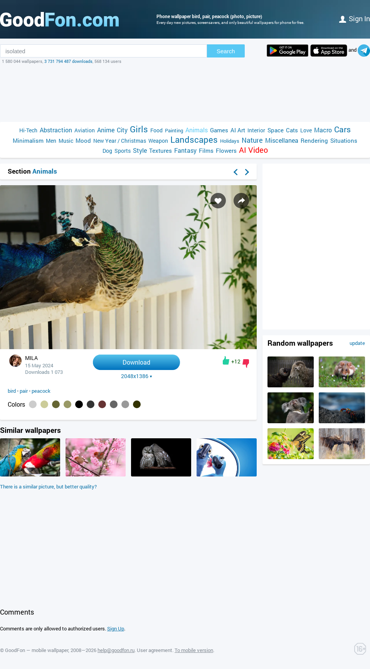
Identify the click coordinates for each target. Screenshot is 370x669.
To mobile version (194, 650)
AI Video (253, 149)
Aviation (84, 130)
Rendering (314, 140)
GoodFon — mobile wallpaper (36, 650)
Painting (174, 130)
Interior (256, 130)
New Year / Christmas (119, 140)
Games (219, 130)
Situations (343, 140)
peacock (41, 390)
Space (275, 130)
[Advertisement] (185, 93)
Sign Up (115, 628)
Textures (160, 150)
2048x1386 (136, 376)
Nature (252, 140)
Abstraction (56, 130)
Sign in (354, 18)
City (122, 130)
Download (136, 362)
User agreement (154, 650)
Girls (139, 129)
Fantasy (185, 150)
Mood (83, 140)
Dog (107, 150)
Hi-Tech (28, 130)
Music (66, 140)
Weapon (158, 140)
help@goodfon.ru (116, 650)
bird (12, 390)
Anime (105, 130)
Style (140, 150)
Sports (122, 150)
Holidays (229, 140)
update (357, 343)
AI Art (237, 130)
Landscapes (194, 139)
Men (51, 140)
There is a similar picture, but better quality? (48, 486)
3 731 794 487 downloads (68, 61)
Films (206, 150)
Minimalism (28, 140)
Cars (342, 129)
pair (24, 390)
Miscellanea (281, 140)
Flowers (226, 150)
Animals (196, 130)
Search (226, 51)
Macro (323, 130)
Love (306, 130)
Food (156, 130)
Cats (292, 130)
